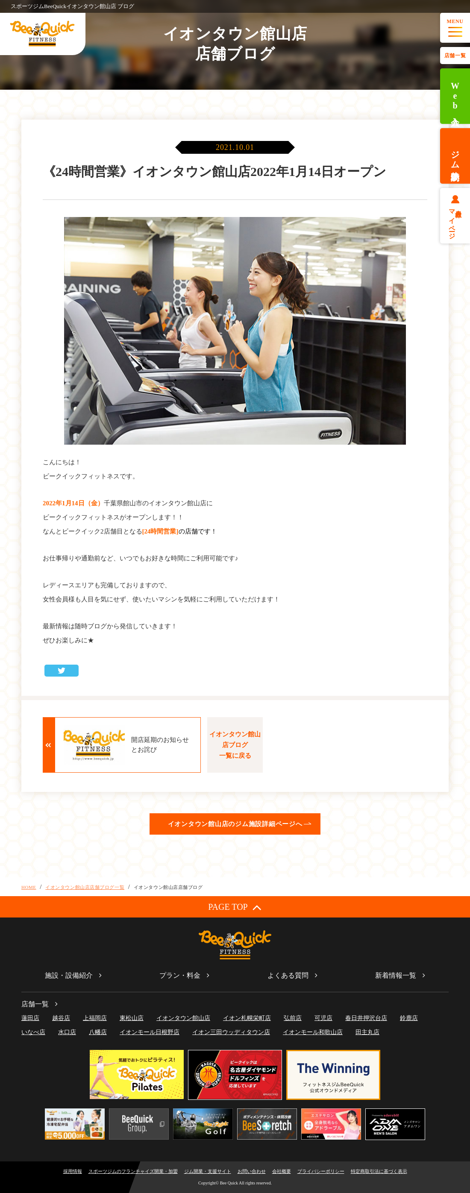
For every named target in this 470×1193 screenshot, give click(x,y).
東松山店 (132, 1018)
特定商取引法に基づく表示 (379, 1171)
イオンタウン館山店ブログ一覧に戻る (235, 745)
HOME (28, 887)
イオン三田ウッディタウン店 (231, 1032)
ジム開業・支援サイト (207, 1171)
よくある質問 (287, 975)
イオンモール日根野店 (149, 1032)
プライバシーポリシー (320, 1171)
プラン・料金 (179, 975)
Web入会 (455, 96)
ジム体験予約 (455, 156)
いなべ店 (33, 1032)
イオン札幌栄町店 (247, 1018)
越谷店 (61, 1018)
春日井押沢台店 (366, 1018)
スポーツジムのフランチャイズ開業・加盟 (133, 1171)
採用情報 (72, 1171)
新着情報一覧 (395, 975)
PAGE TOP (234, 907)
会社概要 (281, 1171)
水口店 (67, 1032)
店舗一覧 (455, 56)
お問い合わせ (252, 1171)
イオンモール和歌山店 (313, 1032)
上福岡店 (95, 1018)
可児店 (323, 1018)
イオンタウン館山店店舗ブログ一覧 (84, 887)
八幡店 (98, 1032)
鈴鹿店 (409, 1018)
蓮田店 (30, 1018)
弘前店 (293, 1018)
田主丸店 (367, 1032)
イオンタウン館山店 (183, 1018)
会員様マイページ (455, 220)
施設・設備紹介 (69, 975)
